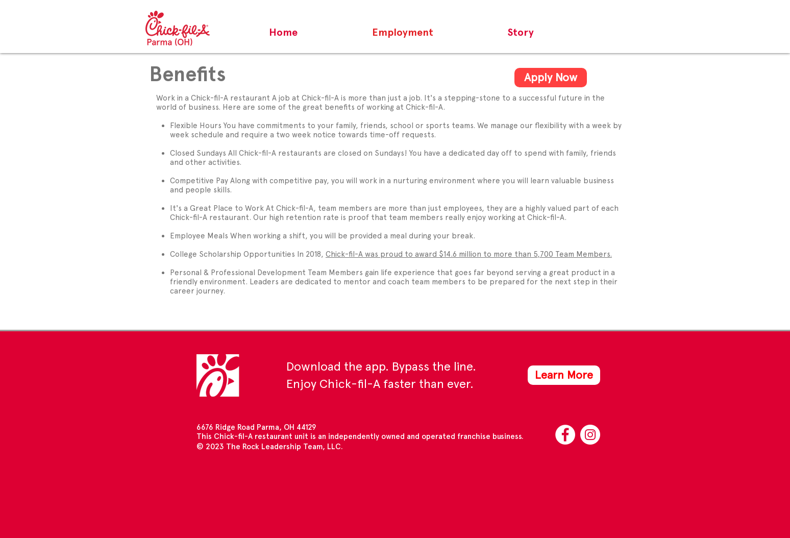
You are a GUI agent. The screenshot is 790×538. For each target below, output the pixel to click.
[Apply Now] (550, 77)
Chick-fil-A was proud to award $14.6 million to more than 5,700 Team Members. (469, 254)
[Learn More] (564, 375)
